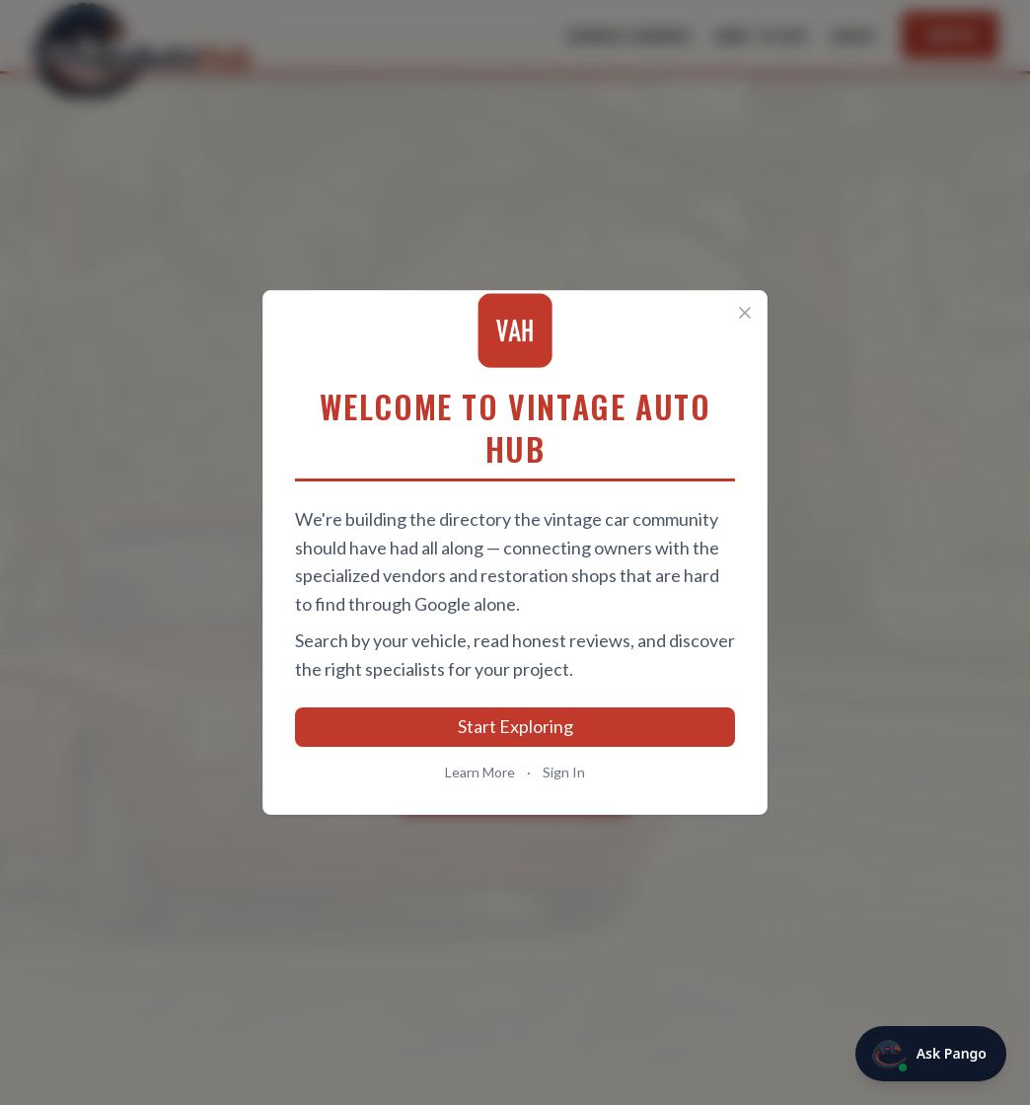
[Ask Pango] (930, 1053)
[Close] (745, 313)
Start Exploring (515, 726)
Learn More (480, 772)
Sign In (564, 772)
